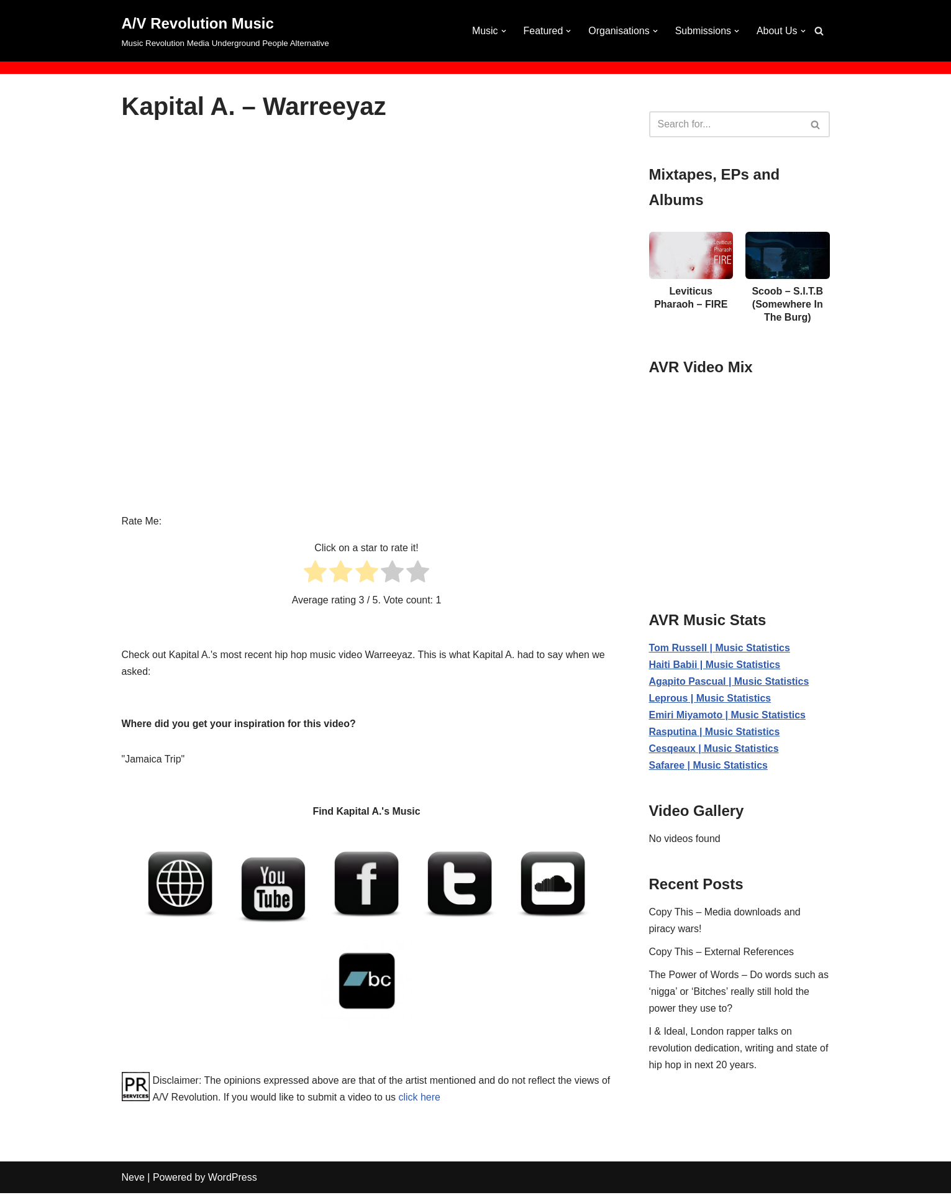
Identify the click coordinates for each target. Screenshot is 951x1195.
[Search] (819, 30)
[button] (502, 31)
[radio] (315, 574)
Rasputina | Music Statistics (715, 733)
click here (431, 1098)
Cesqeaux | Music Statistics (714, 749)
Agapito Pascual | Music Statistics (729, 682)
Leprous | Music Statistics (710, 699)
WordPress (232, 1179)
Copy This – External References (721, 953)
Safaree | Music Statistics (708, 766)
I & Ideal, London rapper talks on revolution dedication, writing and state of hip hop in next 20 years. (739, 1050)
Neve (133, 1179)
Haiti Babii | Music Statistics (715, 665)
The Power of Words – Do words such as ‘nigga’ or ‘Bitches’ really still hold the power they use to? (739, 993)
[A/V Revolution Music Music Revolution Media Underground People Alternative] (225, 30)
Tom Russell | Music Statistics (720, 648)
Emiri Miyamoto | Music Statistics (727, 715)
